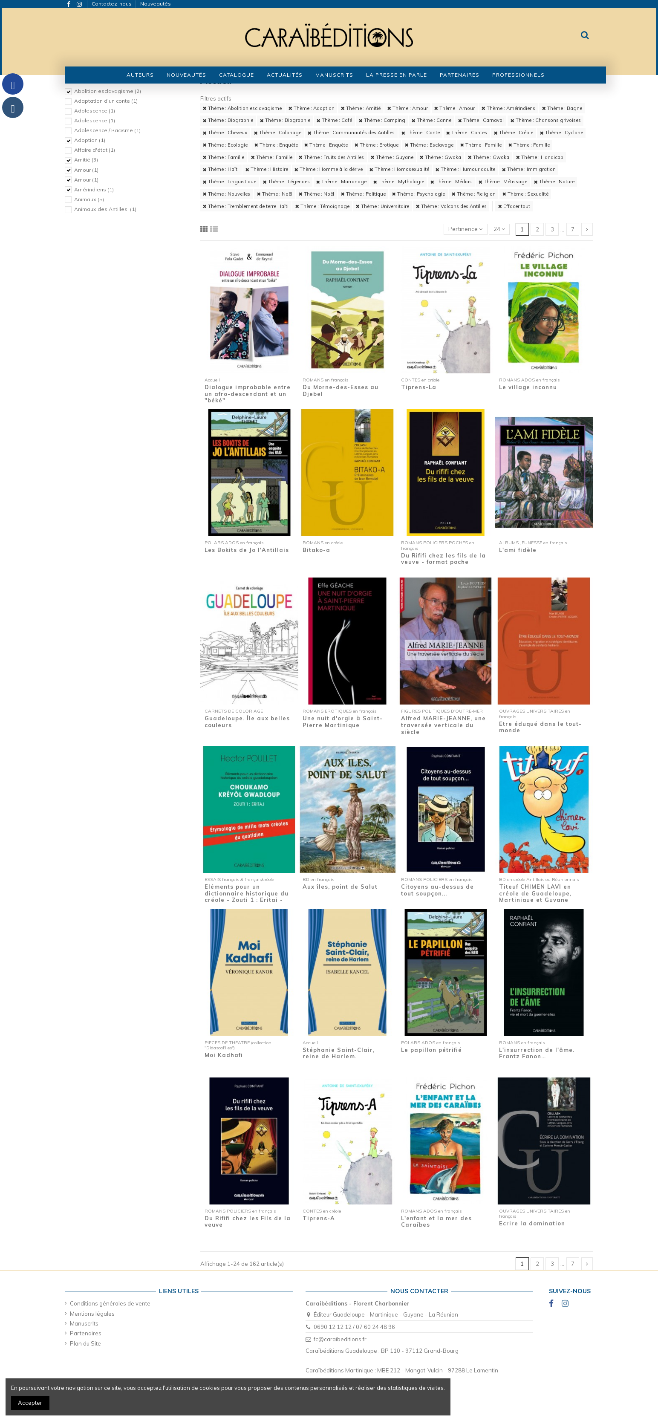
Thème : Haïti (221, 169)
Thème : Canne (431, 120)
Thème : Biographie (228, 120)
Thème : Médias (451, 182)
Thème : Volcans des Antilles (451, 206)
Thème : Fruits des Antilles (331, 157)
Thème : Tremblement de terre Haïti (246, 206)
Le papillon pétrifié (431, 1049)
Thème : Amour (407, 108)
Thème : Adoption (312, 108)
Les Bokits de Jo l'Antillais (247, 549)
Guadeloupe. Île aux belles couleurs (247, 721)
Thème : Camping (382, 120)
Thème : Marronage (341, 182)
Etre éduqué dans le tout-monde (540, 727)
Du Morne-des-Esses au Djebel (340, 390)
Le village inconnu (528, 387)
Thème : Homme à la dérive (328, 169)
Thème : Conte (420, 133)
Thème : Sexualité (525, 194)
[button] (236, 75)
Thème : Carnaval (481, 120)
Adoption (89, 140)
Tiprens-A (319, 1218)
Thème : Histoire (266, 169)
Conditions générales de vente (110, 1303)
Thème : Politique (363, 194)
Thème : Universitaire (382, 206)
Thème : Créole (513, 133)
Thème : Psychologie (418, 194)
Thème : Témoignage (322, 206)
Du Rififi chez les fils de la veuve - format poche (443, 559)
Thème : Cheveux (225, 133)
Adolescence (94, 110)
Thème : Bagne (562, 108)
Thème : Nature (554, 182)
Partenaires (85, 1333)
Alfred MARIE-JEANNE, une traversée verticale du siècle (443, 725)
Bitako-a (316, 549)
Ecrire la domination (532, 1223)
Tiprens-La (418, 387)
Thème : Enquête (276, 145)
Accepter (30, 1402)
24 (499, 228)
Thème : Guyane (392, 157)
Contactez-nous (112, 3)
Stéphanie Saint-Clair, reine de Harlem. (339, 1053)
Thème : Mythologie (398, 182)
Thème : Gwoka (440, 157)
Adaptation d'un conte (106, 101)
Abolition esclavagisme (107, 91)
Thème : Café (334, 120)
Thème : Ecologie (225, 145)
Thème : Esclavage (429, 145)
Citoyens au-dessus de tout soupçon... (437, 890)
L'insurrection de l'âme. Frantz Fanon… (536, 1053)
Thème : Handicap (539, 157)
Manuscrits (84, 1323)
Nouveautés (155, 3)
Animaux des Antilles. (105, 209)
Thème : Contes (466, 133)
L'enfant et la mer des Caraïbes (436, 1221)
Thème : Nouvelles (226, 194)
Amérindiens (94, 189)
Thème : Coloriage (277, 133)
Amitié (86, 159)
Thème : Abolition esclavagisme (242, 108)
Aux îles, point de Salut (340, 886)
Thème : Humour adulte (465, 169)
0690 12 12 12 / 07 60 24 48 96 (354, 1326)
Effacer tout (514, 206)
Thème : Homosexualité (399, 169)
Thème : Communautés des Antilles (351, 133)
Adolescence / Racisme (107, 130)
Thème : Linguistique (229, 182)
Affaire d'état (94, 150)
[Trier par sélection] (466, 229)
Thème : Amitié (361, 108)
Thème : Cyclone (561, 133)
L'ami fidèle (518, 549)
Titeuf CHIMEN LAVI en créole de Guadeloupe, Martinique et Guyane (535, 893)
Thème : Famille (481, 145)
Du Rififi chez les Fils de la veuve (248, 1221)
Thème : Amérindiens (508, 108)
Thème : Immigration (529, 169)
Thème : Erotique (376, 145)
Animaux (89, 199)
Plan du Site (85, 1343)
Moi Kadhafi (224, 1054)
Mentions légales (92, 1313)
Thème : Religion (474, 194)
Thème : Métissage (503, 182)
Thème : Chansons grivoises (546, 120)
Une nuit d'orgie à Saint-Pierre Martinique (343, 721)
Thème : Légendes (286, 182)
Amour (86, 170)
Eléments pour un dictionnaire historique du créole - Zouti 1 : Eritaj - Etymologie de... (247, 896)
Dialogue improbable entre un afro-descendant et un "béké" (248, 394)
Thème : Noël (274, 194)
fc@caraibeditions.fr (340, 1339)
